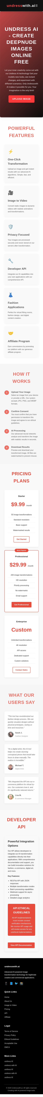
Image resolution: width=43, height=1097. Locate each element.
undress (21, 6)
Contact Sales (22, 670)
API (5, 1013)
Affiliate (7, 1017)
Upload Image (21, 99)
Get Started (21, 539)
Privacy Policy (10, 1035)
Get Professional (21, 605)
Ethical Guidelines (11, 1039)
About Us (8, 1001)
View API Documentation (21, 945)
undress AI (8, 1061)
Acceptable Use (10, 1043)
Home (6, 997)
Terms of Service (11, 1031)
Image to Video (10, 1005)
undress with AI (10, 1065)
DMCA (7, 1047)
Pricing (7, 1009)
